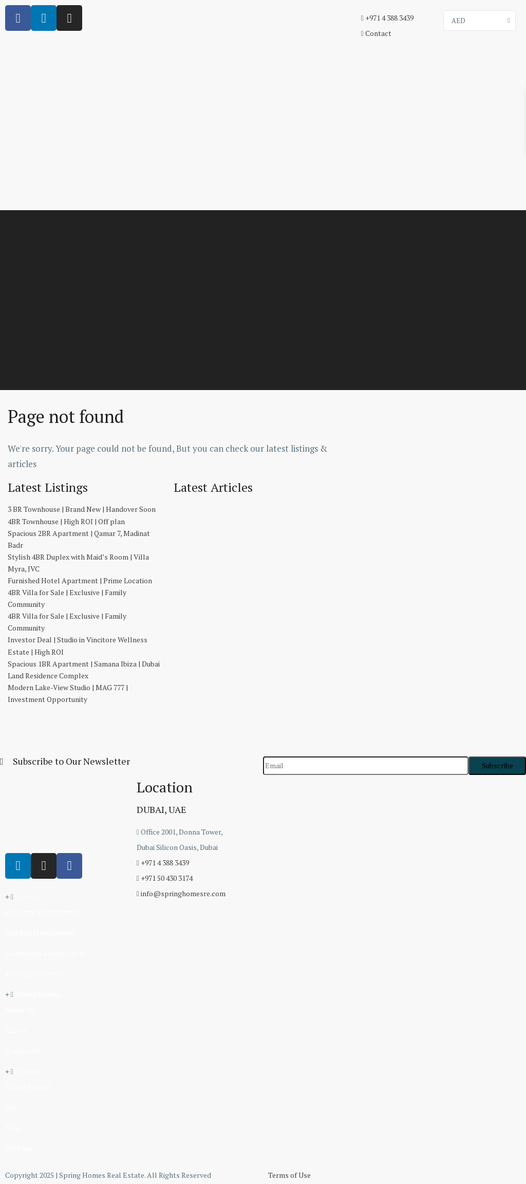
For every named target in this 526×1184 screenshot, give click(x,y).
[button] (65, 896)
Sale (12, 1128)
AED (458, 20)
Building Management (40, 932)
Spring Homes (38, 994)
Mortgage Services (35, 973)
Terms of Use (289, 1175)
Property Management (42, 912)
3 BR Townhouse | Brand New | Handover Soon (82, 509)
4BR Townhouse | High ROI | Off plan (66, 521)
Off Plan (18, 1148)
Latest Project (28, 1087)
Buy (11, 1107)
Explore (28, 1071)
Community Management (45, 953)
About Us (20, 1009)
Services (28, 896)
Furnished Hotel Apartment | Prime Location (80, 580)
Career (16, 1030)
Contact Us (23, 1051)
